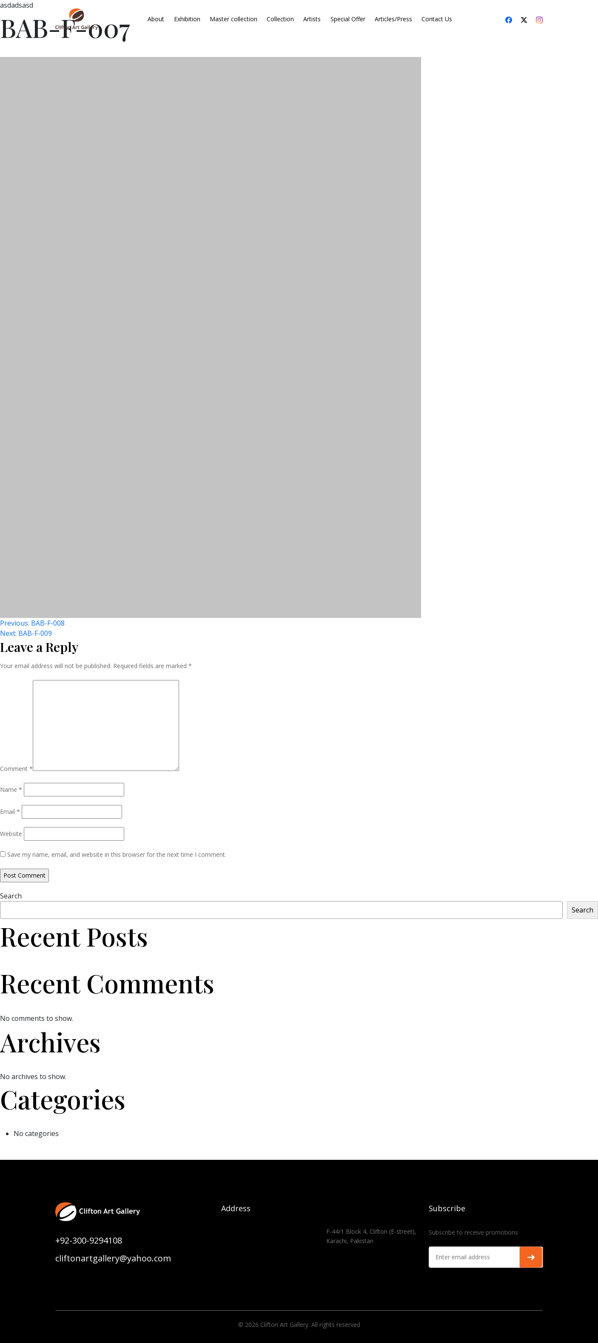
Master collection (233, 19)
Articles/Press (393, 19)
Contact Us (436, 19)
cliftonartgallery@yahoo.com (113, 1258)
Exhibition (187, 19)
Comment (16, 769)
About (156, 19)
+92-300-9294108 (88, 1240)
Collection (280, 19)
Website (11, 834)
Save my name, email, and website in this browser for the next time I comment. (116, 854)
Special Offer (347, 19)
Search (11, 896)
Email (10, 812)
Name (11, 789)
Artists (312, 19)
